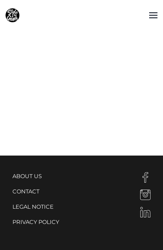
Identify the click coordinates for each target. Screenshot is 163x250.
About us (27, 176)
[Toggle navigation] (153, 15)
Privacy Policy (35, 222)
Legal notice (33, 206)
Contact (25, 191)
